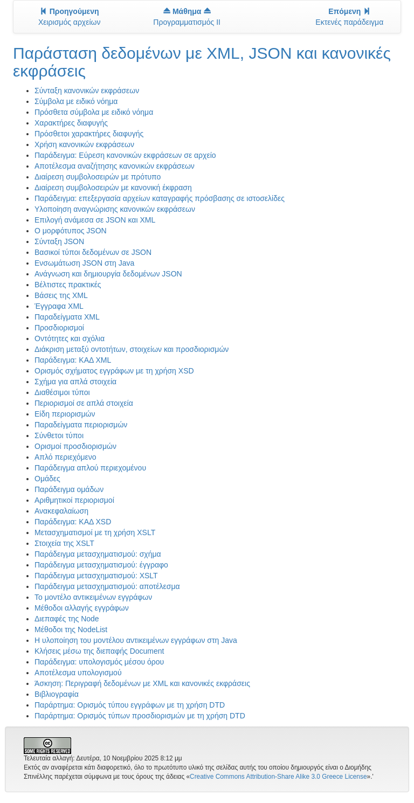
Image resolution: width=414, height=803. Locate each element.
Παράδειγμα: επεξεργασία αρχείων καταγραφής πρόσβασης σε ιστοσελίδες (159, 198)
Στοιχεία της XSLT (64, 543)
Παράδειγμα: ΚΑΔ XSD (72, 521)
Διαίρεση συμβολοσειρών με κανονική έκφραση (113, 187)
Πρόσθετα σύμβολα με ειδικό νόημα (93, 112)
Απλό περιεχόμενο (65, 457)
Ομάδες (47, 478)
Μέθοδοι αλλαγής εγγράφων (81, 608)
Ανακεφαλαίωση (61, 511)
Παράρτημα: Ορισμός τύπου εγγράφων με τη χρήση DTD (129, 705)
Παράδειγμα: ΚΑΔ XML (72, 360)
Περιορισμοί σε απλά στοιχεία (83, 403)
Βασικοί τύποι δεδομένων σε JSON (92, 252)
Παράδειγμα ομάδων (69, 489)
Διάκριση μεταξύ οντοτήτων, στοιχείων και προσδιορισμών (131, 349)
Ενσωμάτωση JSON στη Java (84, 263)
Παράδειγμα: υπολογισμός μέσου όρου (99, 661)
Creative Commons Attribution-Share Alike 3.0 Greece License (278, 776)
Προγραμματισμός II (186, 16)
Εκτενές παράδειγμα (349, 16)
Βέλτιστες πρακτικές (67, 284)
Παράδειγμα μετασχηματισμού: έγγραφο (101, 564)
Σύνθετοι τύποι (59, 435)
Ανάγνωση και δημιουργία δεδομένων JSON (108, 273)
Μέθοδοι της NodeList (70, 629)
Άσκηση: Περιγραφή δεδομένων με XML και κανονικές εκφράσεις (142, 683)
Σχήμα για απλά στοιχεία (75, 381)
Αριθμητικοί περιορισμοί (74, 500)
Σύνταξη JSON (59, 241)
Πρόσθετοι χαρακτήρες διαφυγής (88, 133)
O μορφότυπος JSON (70, 230)
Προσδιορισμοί (59, 327)
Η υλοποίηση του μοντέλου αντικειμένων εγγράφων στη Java (135, 640)
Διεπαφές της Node (66, 618)
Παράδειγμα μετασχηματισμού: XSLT (96, 575)
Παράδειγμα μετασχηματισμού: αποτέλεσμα (107, 586)
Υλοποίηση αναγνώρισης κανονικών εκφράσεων (114, 209)
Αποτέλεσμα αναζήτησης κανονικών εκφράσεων (114, 166)
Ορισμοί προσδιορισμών (75, 446)
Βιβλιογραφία (56, 694)
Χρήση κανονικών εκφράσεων (84, 144)
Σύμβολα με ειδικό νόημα (76, 101)
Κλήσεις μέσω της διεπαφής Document (99, 651)
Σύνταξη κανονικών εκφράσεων (86, 90)
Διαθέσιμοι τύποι (62, 392)
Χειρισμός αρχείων (69, 16)
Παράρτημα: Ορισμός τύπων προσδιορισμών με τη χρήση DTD (139, 715)
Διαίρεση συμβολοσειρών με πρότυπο (97, 176)
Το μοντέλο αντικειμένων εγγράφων (93, 597)
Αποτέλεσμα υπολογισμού (78, 672)
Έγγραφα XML (59, 306)
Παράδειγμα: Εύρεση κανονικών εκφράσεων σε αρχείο (125, 155)
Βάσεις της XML (61, 295)
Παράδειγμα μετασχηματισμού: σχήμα (97, 554)
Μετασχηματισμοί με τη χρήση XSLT (94, 532)
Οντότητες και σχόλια (69, 338)
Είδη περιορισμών (64, 414)
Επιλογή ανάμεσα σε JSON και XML (94, 220)
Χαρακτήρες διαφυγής (71, 123)
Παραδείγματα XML (67, 317)
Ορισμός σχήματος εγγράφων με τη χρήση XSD (114, 370)
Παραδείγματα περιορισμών (80, 424)
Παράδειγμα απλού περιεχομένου (90, 467)
